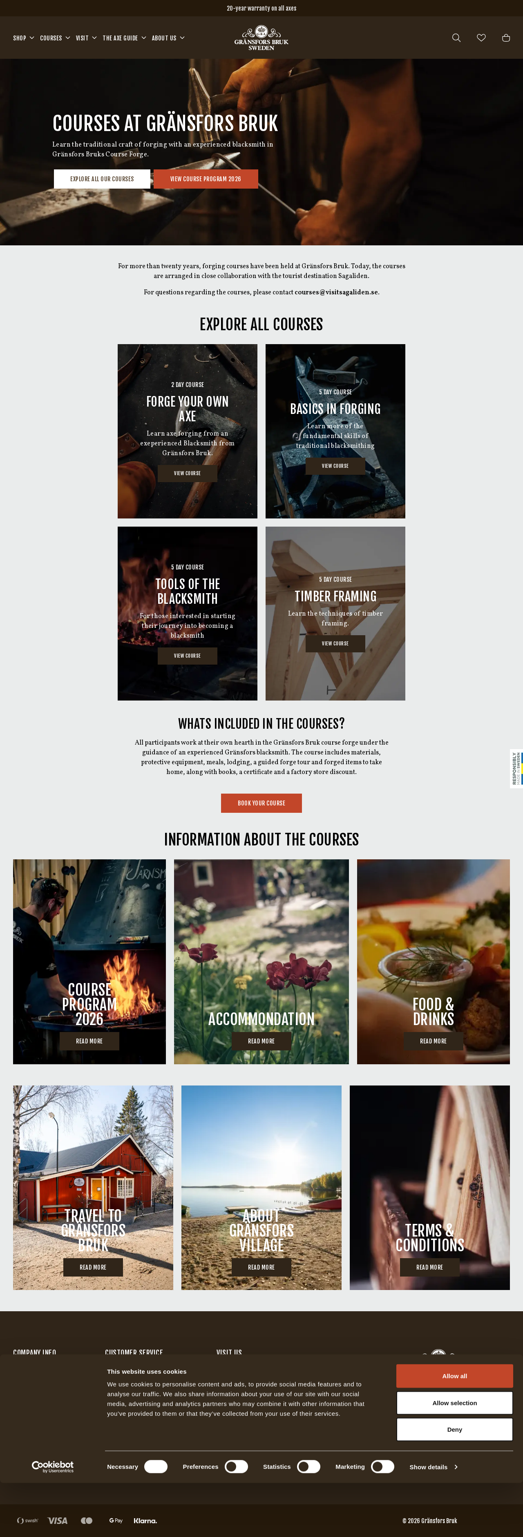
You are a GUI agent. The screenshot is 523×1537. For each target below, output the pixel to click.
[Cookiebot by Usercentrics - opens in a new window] (53, 1521)
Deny (455, 1483)
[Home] (261, 37)
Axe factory (233, 1392)
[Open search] (456, 37)
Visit (82, 38)
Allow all (455, 1429)
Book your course (261, 803)
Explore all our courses (102, 179)
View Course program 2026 (205, 179)
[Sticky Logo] (516, 768)
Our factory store (242, 1374)
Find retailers (33, 1392)
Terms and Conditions (138, 1374)
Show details (429, 1520)
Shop (19, 38)
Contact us (28, 1374)
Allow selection (454, 1456)
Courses (51, 38)
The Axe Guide (120, 38)
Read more (89, 1041)
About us (164, 38)
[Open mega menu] (32, 37)
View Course (187, 473)
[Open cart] (506, 38)
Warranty (119, 1392)
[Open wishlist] (481, 38)
